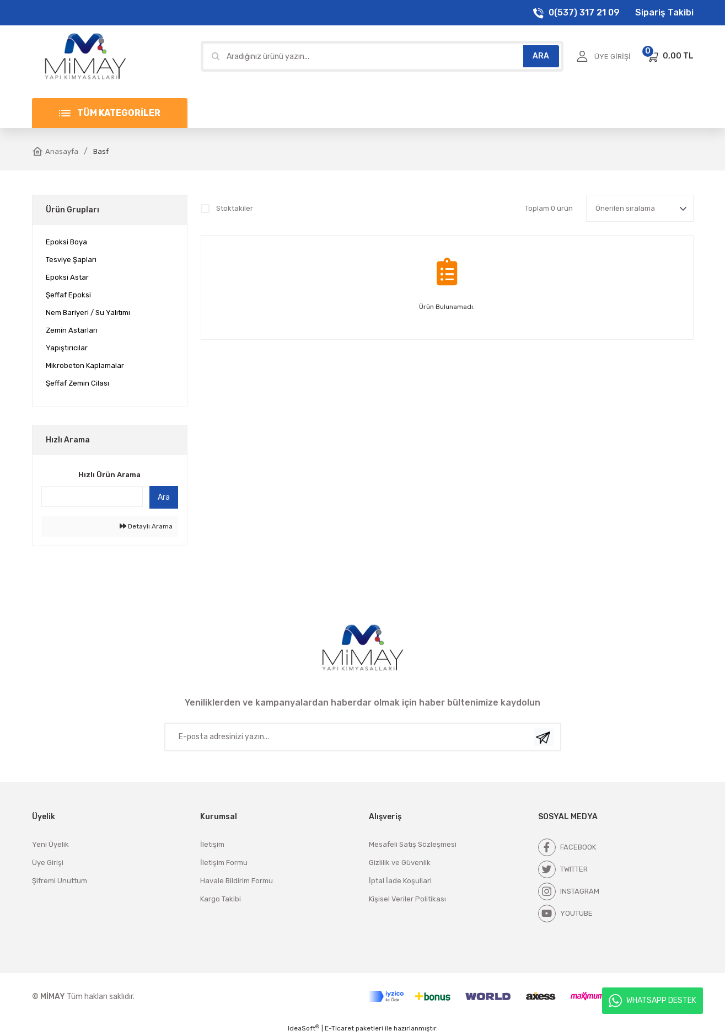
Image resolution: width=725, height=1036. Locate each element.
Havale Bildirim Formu (236, 881)
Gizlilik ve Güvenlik (400, 862)
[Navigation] (109, 113)
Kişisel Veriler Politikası (407, 899)
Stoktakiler (234, 208)
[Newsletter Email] (362, 737)
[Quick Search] (92, 496)
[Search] (382, 56)
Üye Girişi (47, 862)
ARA (541, 56)
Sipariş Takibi (664, 12)
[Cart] (670, 56)
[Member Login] (604, 56)
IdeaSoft (303, 1028)
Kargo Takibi (220, 899)
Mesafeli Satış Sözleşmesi (413, 844)
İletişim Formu (224, 862)
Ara (164, 497)
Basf (101, 151)
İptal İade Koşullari (400, 881)
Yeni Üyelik (50, 844)
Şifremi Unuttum (59, 881)
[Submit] (544, 737)
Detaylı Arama (146, 526)
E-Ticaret (339, 1028)
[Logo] (85, 56)
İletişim (212, 844)
